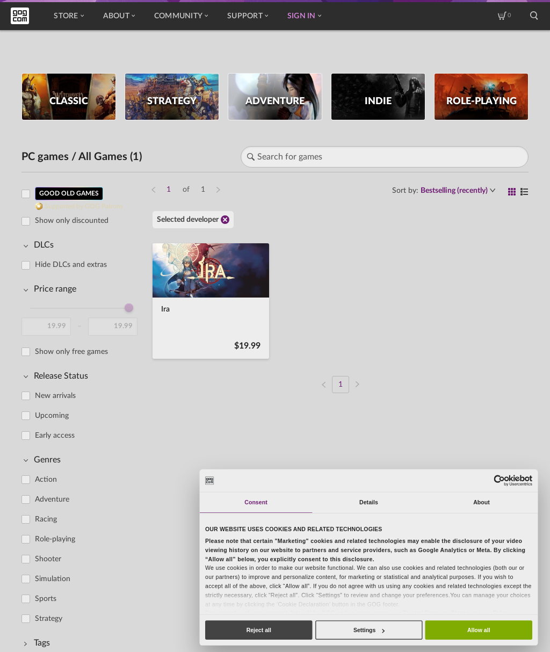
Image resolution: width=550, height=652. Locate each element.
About (119, 16)
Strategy (48, 618)
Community (181, 16)
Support (247, 16)
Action (46, 479)
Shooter (48, 559)
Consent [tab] (255, 502)
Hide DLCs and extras (71, 265)
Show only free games (71, 352)
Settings (369, 630)
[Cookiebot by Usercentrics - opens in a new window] (500, 480)
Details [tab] (368, 502)
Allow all (478, 630)
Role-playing (55, 539)
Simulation (52, 579)
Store (68, 16)
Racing (46, 519)
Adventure (52, 499)
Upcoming (52, 415)
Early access (55, 435)
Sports (45, 599)
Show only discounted (71, 220)
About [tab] (481, 502)
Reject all (259, 630)
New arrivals (55, 396)
